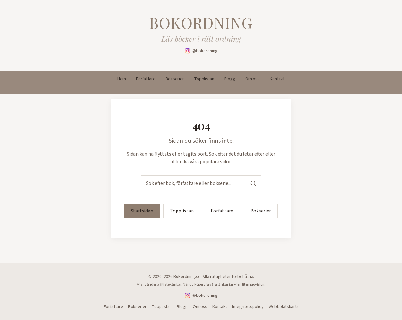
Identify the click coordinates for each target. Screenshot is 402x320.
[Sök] (253, 183)
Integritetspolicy (247, 307)
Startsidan (142, 210)
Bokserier (175, 79)
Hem (121, 79)
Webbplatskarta (284, 307)
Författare (145, 79)
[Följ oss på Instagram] (201, 51)
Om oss (252, 79)
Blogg (229, 79)
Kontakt (277, 79)
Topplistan (204, 79)
